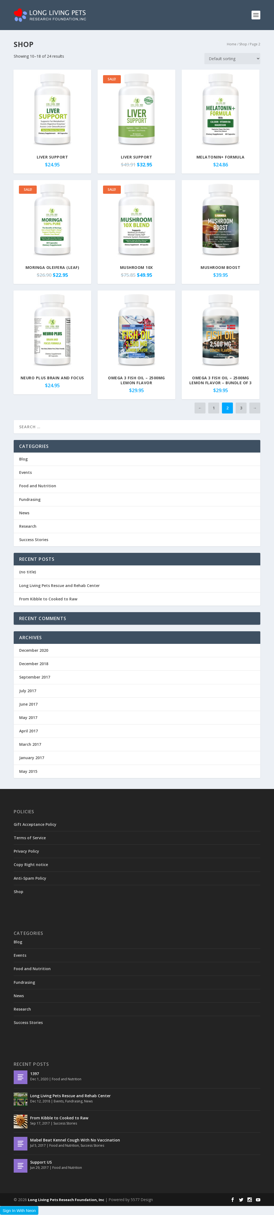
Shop (243, 44)
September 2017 (34, 677)
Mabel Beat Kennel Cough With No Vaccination (75, 1140)
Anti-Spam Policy (30, 878)
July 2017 (27, 690)
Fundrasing (30, 499)
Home (231, 44)
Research (27, 526)
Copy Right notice (31, 864)
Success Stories (33, 539)
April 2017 (28, 730)
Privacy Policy (26, 851)
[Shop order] (232, 58)
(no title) (27, 571)
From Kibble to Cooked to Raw (48, 598)
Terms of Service (30, 837)
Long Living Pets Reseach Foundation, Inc (66, 1199)
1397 (34, 1073)
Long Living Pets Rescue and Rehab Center (59, 585)
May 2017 (28, 717)
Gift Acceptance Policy (35, 824)
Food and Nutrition (37, 485)
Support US (41, 1162)
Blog (23, 459)
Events (25, 472)
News (24, 512)
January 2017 (31, 757)
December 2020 (33, 650)
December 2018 (33, 663)
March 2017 (30, 744)
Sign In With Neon (19, 1210)
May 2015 (28, 771)
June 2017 (28, 704)
